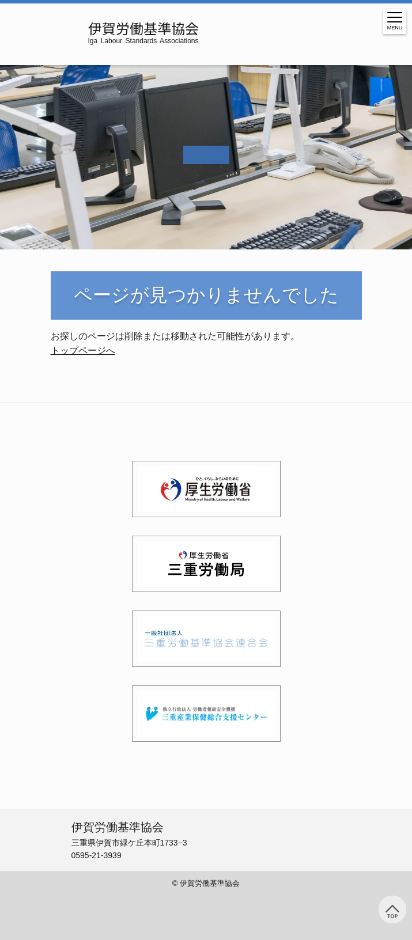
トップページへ (83, 350)
